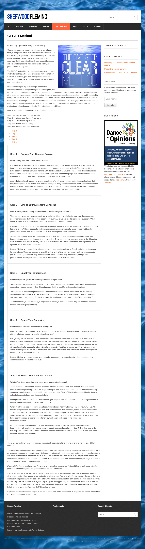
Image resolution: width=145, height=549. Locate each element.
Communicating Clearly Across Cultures (120, 72)
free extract (120, 180)
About (85, 27)
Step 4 (14, 139)
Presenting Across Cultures (115, 69)
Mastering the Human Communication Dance (24, 513)
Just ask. (108, 182)
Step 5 (14, 142)
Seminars (33, 27)
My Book (19, 27)
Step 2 (14, 134)
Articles (46, 27)
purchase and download (114, 174)
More (75, 27)
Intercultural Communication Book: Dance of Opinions (86, 538)
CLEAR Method (61, 27)
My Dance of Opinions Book (125, 541)
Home (8, 26)
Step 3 (14, 136)
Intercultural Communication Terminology (118, 538)
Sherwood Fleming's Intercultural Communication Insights (33, 538)
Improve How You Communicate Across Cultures (25, 530)
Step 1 (14, 131)
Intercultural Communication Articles (95, 541)
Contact (97, 27)
